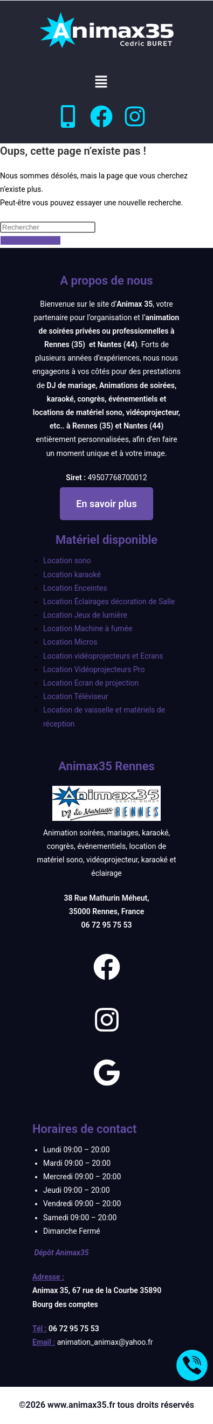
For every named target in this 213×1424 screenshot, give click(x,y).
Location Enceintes (75, 588)
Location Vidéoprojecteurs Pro (94, 669)
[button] (101, 82)
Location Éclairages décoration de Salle (109, 601)
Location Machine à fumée (87, 628)
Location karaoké (72, 574)
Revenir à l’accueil (30, 240)
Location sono (67, 560)
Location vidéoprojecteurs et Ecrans (103, 656)
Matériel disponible (106, 540)
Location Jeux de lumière (85, 615)
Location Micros (70, 642)
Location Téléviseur (75, 696)
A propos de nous (106, 280)
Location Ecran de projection (91, 683)
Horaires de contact (84, 1129)
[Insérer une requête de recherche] (47, 227)
